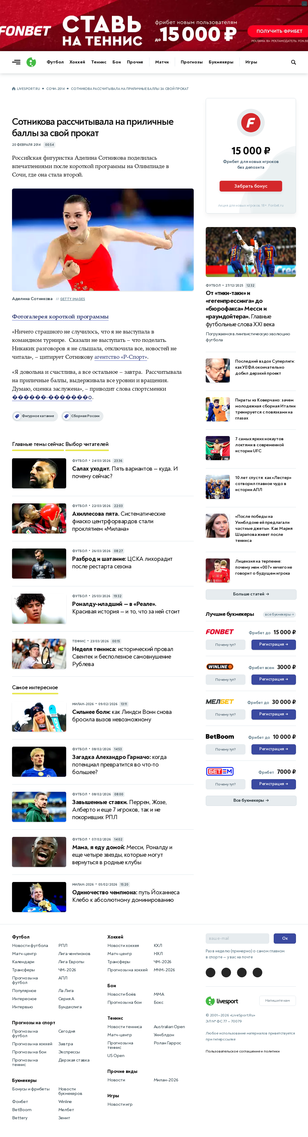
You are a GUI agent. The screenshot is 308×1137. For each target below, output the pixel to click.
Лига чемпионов (74, 954)
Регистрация (273, 644)
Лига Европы (71, 962)
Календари (23, 962)
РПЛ (62, 945)
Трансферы (23, 970)
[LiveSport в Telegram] (210, 972)
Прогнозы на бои (29, 1052)
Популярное (24, 991)
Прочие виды (122, 1071)
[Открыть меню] (17, 62)
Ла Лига (66, 991)
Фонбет (20, 1102)
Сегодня (66, 1031)
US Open (116, 1056)
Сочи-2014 (55, 89)
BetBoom (22, 1110)
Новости (116, 1080)
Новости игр (120, 1104)
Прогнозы (192, 62)
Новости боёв (121, 994)
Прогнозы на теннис (25, 1062)
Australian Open (169, 1027)
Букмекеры (221, 62)
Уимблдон (164, 1035)
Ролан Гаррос (167, 1043)
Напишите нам (277, 1000)
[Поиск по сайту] (296, 62)
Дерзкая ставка (74, 1060)
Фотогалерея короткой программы (60, 317)
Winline (65, 1102)
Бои (116, 62)
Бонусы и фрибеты (31, 1089)
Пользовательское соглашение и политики (242, 1051)
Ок (285, 938)
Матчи (162, 62)
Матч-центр (24, 954)
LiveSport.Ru (28, 89)
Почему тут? (225, 644)
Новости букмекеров (70, 1091)
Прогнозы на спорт (33, 1023)
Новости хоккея (123, 945)
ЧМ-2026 (67, 970)
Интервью (22, 1007)
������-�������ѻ (52, 397)
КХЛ (158, 945)
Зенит (64, 1118)
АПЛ (62, 978)
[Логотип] (31, 62)
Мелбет (66, 1110)
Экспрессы (69, 1052)
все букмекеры (279, 614)
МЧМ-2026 (164, 970)
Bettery (19, 1118)
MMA (159, 994)
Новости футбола (30, 945)
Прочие (135, 62)
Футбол (55, 62)
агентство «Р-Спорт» (120, 357)
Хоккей (77, 62)
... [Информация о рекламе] (304, 3)
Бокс (158, 1002)
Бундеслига (70, 1007)
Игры (251, 62)
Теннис (98, 62)
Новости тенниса (124, 1027)
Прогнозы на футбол (25, 980)
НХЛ (158, 954)
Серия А (66, 999)
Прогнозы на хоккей (32, 1044)
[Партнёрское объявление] (251, 156)
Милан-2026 (166, 1080)
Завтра (65, 1044)
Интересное (24, 999)
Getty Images (72, 299)
